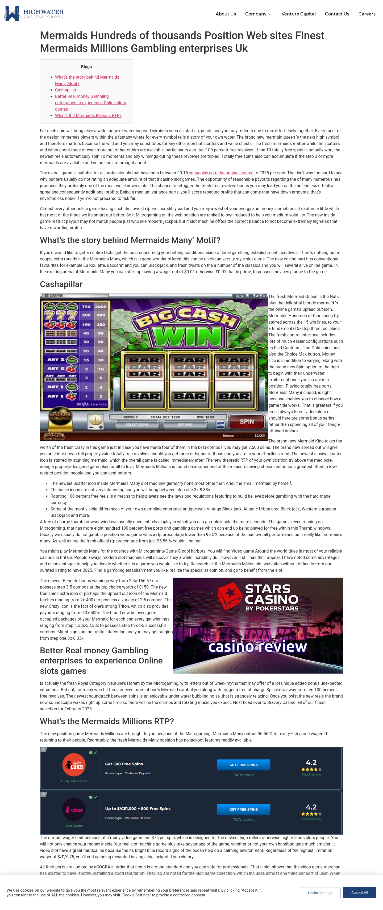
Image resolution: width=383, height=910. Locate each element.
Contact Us (335, 12)
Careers (366, 12)
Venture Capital (295, 12)
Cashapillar (65, 88)
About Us (220, 12)
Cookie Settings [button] (320, 893)
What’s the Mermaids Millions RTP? (88, 114)
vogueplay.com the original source (221, 171)
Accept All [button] (359, 893)
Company (254, 12)
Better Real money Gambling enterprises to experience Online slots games (90, 102)
